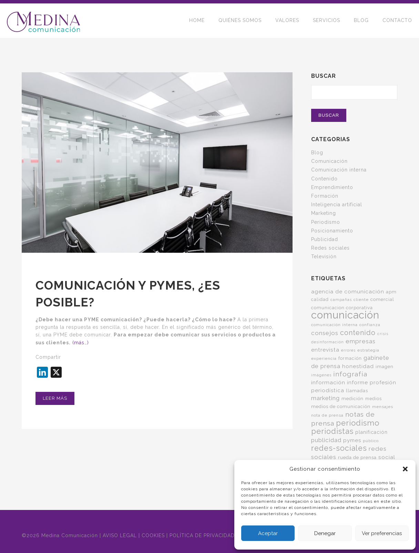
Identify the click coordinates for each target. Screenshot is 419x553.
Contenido (324, 178)
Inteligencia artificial (336, 204)
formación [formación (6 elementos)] (350, 358)
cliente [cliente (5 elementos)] (361, 299)
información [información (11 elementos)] (328, 382)
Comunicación (329, 161)
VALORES (287, 20)
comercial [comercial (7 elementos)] (382, 299)
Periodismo (325, 222)
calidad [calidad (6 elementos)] (320, 299)
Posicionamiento (332, 230)
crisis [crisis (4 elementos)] (382, 334)
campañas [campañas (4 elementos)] (341, 300)
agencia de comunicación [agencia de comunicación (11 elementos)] (347, 291)
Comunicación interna (339, 170)
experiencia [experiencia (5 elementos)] (324, 358)
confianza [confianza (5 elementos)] (369, 324)
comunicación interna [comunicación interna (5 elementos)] (334, 324)
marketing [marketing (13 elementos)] (325, 398)
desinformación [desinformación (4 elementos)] (327, 342)
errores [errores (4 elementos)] (348, 350)
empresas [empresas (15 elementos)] (361, 341)
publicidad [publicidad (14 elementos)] (326, 440)
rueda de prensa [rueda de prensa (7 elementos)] (357, 457)
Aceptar (268, 533)
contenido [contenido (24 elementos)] (358, 332)
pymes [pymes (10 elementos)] (352, 440)
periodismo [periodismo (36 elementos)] (357, 422)
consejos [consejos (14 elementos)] (324, 333)
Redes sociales (330, 248)
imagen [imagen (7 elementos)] (385, 366)
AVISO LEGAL (120, 535)
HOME (197, 20)
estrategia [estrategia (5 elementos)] (368, 350)
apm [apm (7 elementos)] (391, 291)
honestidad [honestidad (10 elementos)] (358, 366)
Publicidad (324, 239)
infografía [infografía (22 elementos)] (350, 374)
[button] (405, 469)
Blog (317, 152)
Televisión (324, 256)
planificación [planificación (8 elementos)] (371, 432)
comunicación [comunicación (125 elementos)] (345, 315)
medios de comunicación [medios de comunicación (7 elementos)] (340, 406)
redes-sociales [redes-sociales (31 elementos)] (339, 448)
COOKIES (153, 535)
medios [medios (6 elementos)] (373, 398)
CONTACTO (397, 20)
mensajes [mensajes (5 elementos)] (382, 406)
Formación (324, 196)
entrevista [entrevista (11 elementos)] (325, 349)
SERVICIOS (326, 20)
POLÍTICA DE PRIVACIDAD (202, 535)
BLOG (361, 20)
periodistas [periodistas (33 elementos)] (332, 431)
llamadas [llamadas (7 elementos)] (357, 390)
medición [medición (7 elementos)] (352, 398)
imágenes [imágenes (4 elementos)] (321, 375)
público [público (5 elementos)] (371, 440)
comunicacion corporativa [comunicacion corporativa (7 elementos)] (342, 307)
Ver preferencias (382, 533)
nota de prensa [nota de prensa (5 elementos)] (327, 415)
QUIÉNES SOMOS (240, 20)
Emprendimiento (332, 187)
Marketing (323, 213)
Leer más (55, 398)
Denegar (325, 533)
